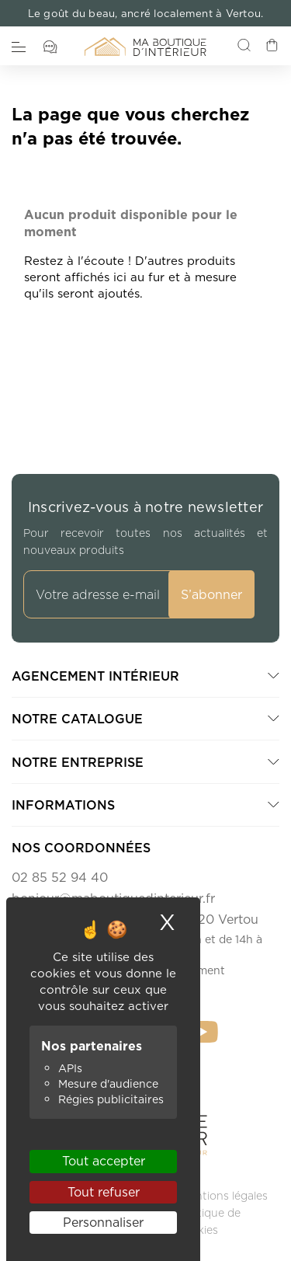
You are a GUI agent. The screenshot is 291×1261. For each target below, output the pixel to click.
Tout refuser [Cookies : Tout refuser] (104, 1191)
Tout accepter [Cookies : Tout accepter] (103, 1160)
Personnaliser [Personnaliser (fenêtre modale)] (103, 1222)
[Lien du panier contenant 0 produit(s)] (272, 46)
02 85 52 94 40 (60, 877)
